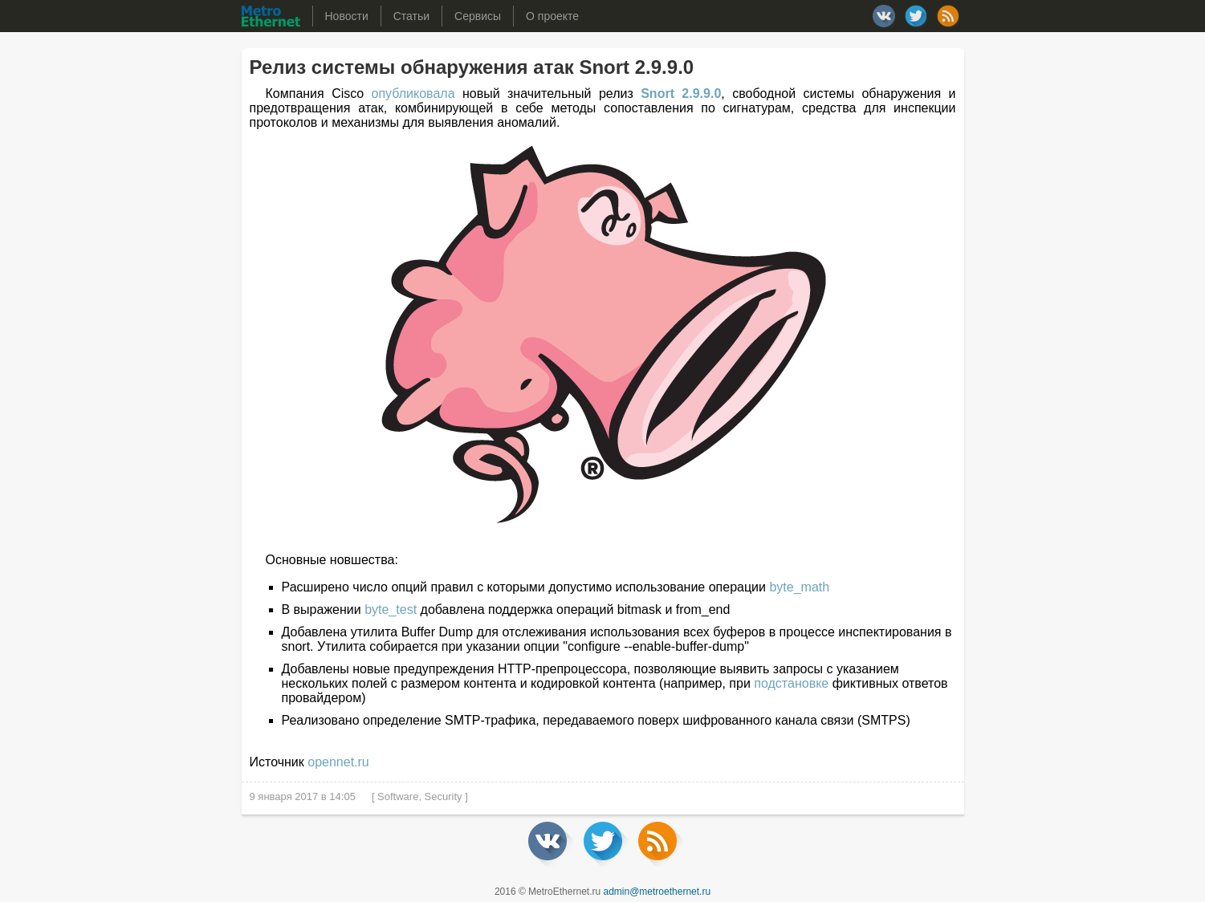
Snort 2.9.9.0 (681, 93)
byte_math (799, 587)
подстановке (791, 683)
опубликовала (413, 93)
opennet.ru (338, 762)
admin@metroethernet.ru (657, 891)
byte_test (390, 609)
